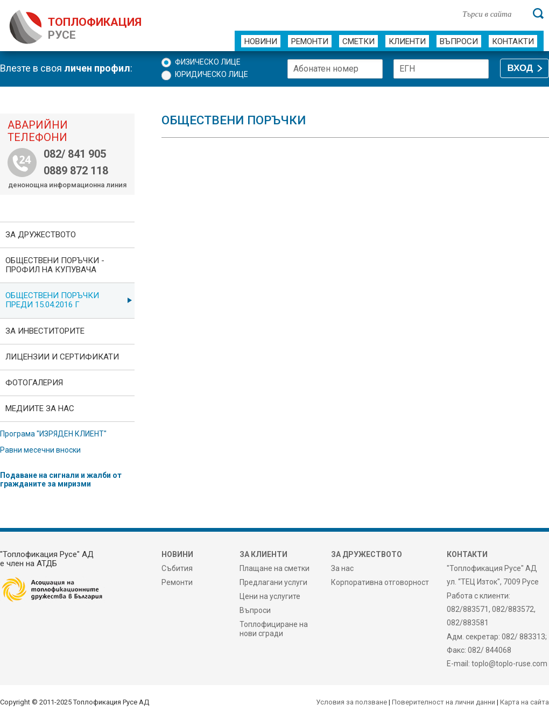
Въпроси (459, 41)
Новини (260, 41)
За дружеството (40, 234)
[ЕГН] (441, 69)
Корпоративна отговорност (380, 582)
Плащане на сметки (274, 568)
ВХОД (520, 68)
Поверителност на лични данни (443, 702)
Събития (177, 568)
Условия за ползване (351, 702)
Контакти (513, 41)
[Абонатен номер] (335, 69)
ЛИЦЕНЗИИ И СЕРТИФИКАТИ (62, 357)
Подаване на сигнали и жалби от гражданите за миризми (61, 479)
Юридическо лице (211, 74)
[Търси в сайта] (492, 13)
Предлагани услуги (273, 582)
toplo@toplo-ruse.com (509, 663)
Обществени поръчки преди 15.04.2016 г (52, 300)
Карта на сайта (524, 702)
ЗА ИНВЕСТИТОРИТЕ (45, 331)
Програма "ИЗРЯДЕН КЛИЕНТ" (53, 433)
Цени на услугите (270, 596)
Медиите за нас (39, 408)
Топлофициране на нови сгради (274, 628)
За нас (342, 568)
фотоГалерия (34, 382)
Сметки (358, 41)
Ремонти (309, 41)
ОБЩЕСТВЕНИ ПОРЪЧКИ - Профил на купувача (54, 265)
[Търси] (538, 13)
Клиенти (407, 41)
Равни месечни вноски (40, 450)
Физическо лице (208, 62)
